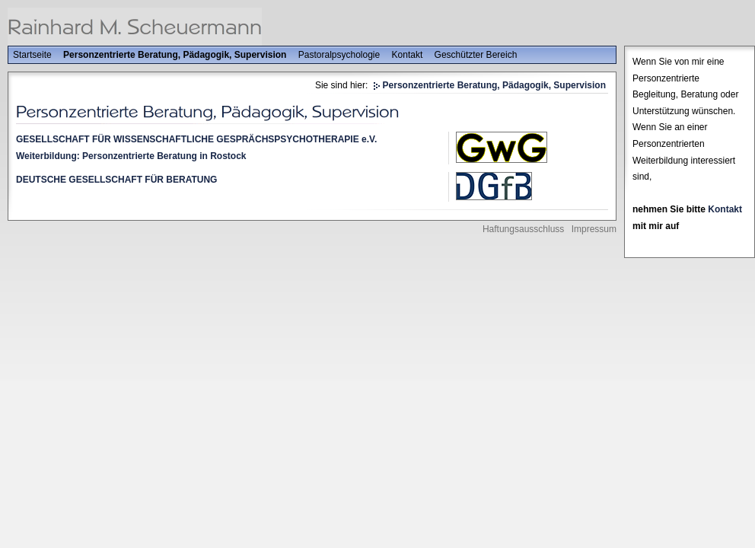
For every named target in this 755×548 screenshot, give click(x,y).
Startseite (32, 54)
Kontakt (407, 54)
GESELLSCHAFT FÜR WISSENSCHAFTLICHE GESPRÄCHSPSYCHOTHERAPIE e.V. (196, 139)
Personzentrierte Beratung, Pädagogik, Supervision (174, 54)
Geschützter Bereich (476, 54)
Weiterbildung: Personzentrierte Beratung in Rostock (131, 156)
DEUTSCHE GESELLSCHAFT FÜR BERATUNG (116, 179)
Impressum (594, 229)
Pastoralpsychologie (339, 54)
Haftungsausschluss (523, 229)
